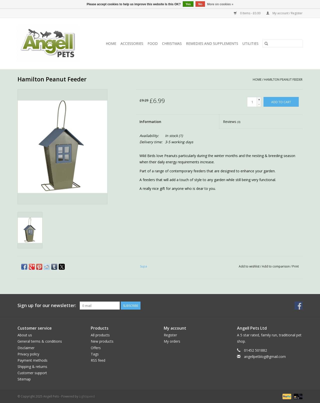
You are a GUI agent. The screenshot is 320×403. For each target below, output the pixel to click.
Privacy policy (28, 354)
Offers (96, 347)
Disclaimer (26, 347)
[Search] (282, 44)
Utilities (250, 43)
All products (100, 335)
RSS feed (98, 360)
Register (170, 335)
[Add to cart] (281, 102)
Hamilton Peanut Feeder (283, 79)
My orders (172, 341)
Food (153, 43)
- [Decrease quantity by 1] (259, 104)
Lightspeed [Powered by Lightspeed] (87, 396)
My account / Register (284, 13)
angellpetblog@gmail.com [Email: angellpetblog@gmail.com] (265, 356)
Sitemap (24, 379)
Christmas (172, 43)
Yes (188, 4)
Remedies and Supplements (212, 43)
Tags (95, 354)
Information (150, 121)
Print (295, 266)
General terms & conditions (40, 341)
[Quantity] (252, 102)
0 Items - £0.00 (247, 13)
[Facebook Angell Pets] (298, 306)
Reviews (231, 121)
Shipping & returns (32, 366)
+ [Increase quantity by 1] (259, 99)
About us (25, 335)
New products (102, 341)
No (200, 4)
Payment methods (33, 360)
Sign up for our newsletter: (47, 305)
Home (111, 43)
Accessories (131, 43)
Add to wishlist (249, 266)
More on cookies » (220, 4)
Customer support (32, 372)
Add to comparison (276, 266)
